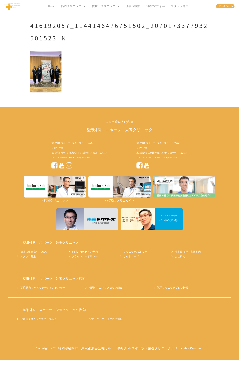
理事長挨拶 (127, 6)
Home (45, 6)
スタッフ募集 (174, 6)
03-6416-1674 (149, 157)
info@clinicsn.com (88, 157)
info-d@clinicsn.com (175, 157)
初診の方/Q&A (149, 6)
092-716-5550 (63, 157)
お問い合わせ (217, 6)
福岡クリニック (67, 6)
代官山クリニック (100, 6)
